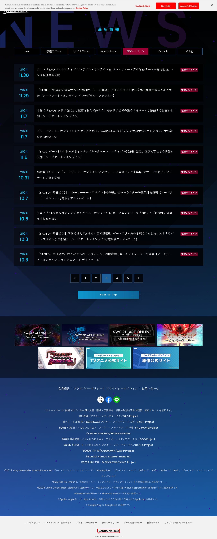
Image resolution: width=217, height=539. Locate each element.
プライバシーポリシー (87, 389)
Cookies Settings (142, 5)
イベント (163, 51)
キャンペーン (108, 51)
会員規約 (64, 389)
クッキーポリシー (110, 522)
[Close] (211, 4)
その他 (190, 51)
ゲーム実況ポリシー (133, 522)
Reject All (165, 5)
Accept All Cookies (188, 5)
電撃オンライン (136, 51)
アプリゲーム (81, 51)
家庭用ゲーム (54, 51)
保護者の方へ (153, 522)
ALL (27, 51)
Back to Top (108, 294)
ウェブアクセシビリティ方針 (178, 522)
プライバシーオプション (122, 389)
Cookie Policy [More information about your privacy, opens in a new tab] (82, 7)
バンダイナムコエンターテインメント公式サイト (48, 522)
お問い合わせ (150, 389)
